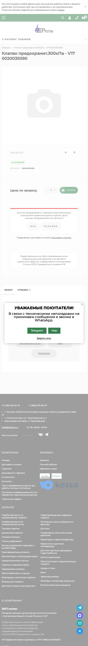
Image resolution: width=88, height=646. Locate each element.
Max (54, 330)
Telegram (37, 330)
